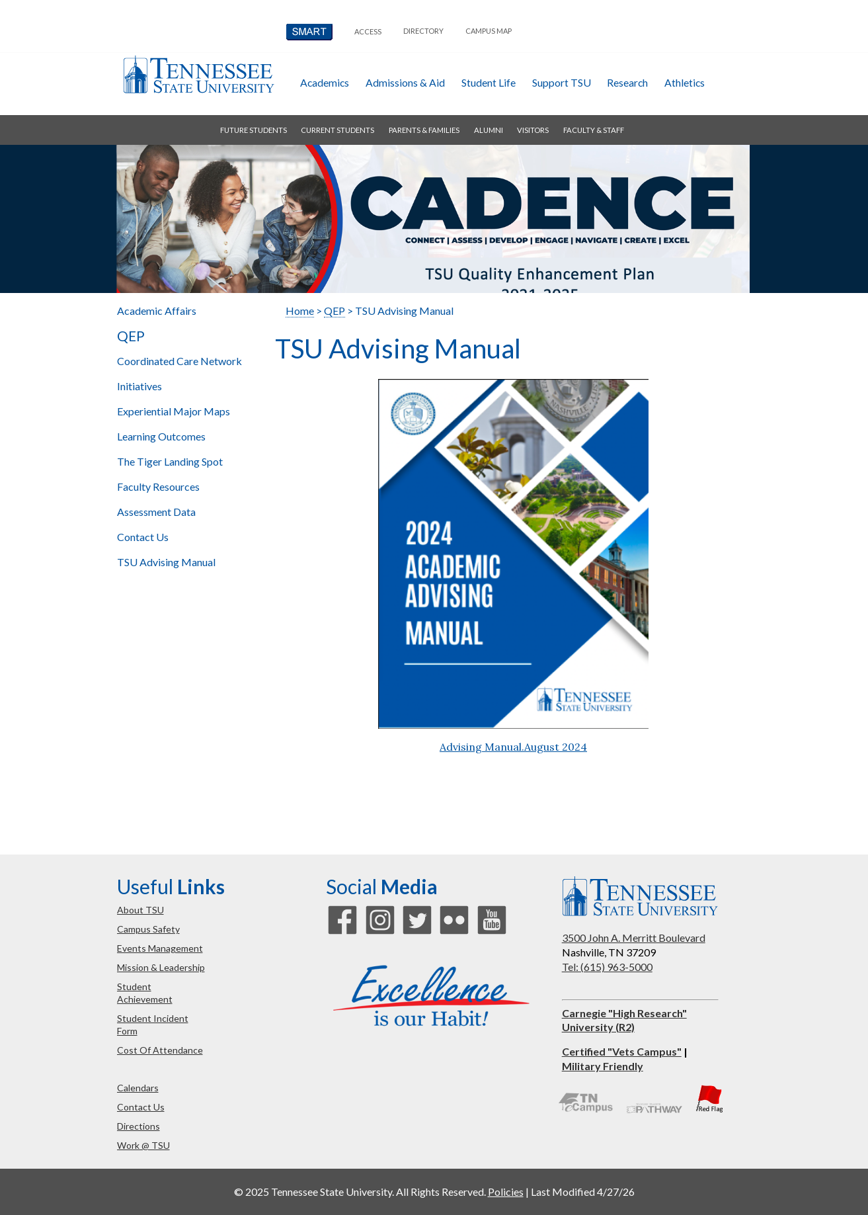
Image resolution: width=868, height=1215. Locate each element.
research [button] (627, 82)
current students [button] (337, 130)
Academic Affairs (156, 310)
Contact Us (143, 536)
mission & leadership (161, 967)
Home (300, 310)
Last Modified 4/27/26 (583, 1191)
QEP (131, 336)
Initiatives (139, 386)
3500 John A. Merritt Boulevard (633, 937)
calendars (138, 1087)
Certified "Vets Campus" (622, 1051)
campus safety (148, 929)
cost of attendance (160, 1050)
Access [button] (367, 31)
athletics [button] (684, 82)
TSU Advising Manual (166, 562)
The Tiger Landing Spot (170, 461)
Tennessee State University (199, 74)
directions (138, 1126)
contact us (141, 1106)
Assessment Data (156, 511)
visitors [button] (533, 130)
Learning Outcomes (161, 436)
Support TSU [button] (561, 82)
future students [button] (253, 130)
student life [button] (488, 82)
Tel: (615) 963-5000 (607, 966)
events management (160, 948)
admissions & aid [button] (405, 82)
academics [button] (324, 82)
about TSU (140, 909)
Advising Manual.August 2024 (513, 746)
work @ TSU (143, 1145)
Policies (506, 1191)
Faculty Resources (158, 486)
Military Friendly (602, 1066)
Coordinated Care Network (179, 361)
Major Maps (173, 411)
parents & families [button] (424, 130)
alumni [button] (488, 130)
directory (423, 30)
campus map (488, 30)
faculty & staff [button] (593, 130)
